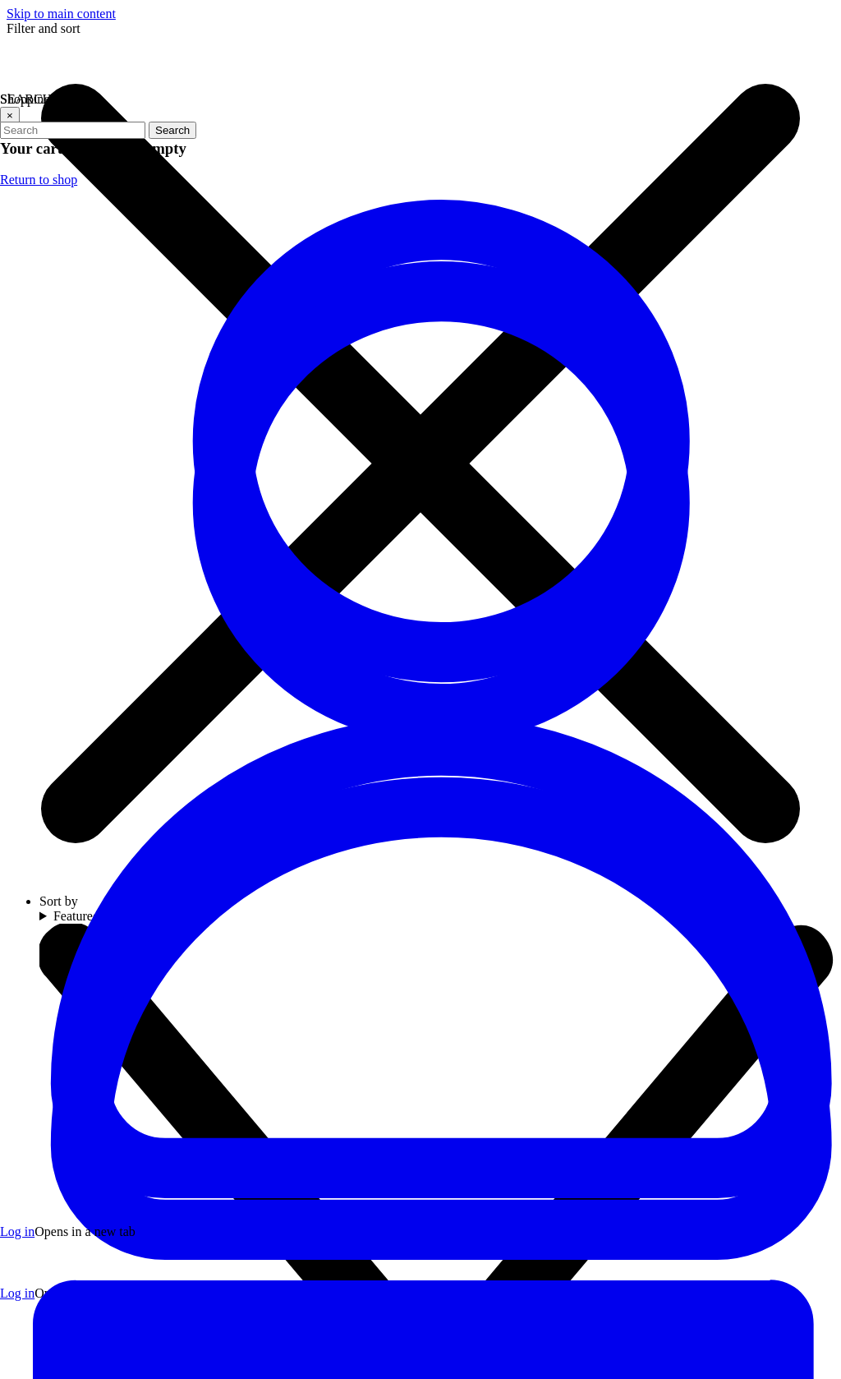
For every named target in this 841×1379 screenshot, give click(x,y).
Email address (634, 1089)
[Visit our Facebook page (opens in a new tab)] (366, 1127)
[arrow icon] (811, 1105)
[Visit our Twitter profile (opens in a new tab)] (415, 1127)
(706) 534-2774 (114, 1127)
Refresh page (363, 502)
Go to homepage (466, 501)
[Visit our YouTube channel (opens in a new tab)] (415, 1176)
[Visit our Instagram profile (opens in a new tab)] (464, 1127)
